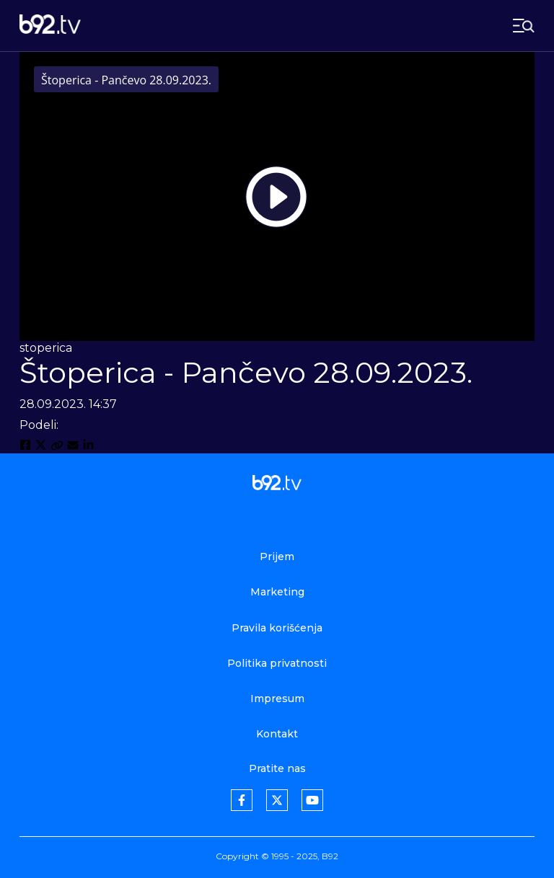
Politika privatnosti (277, 663)
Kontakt (277, 733)
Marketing (277, 591)
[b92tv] (50, 25)
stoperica (45, 348)
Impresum (277, 698)
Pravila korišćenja (277, 627)
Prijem (277, 556)
